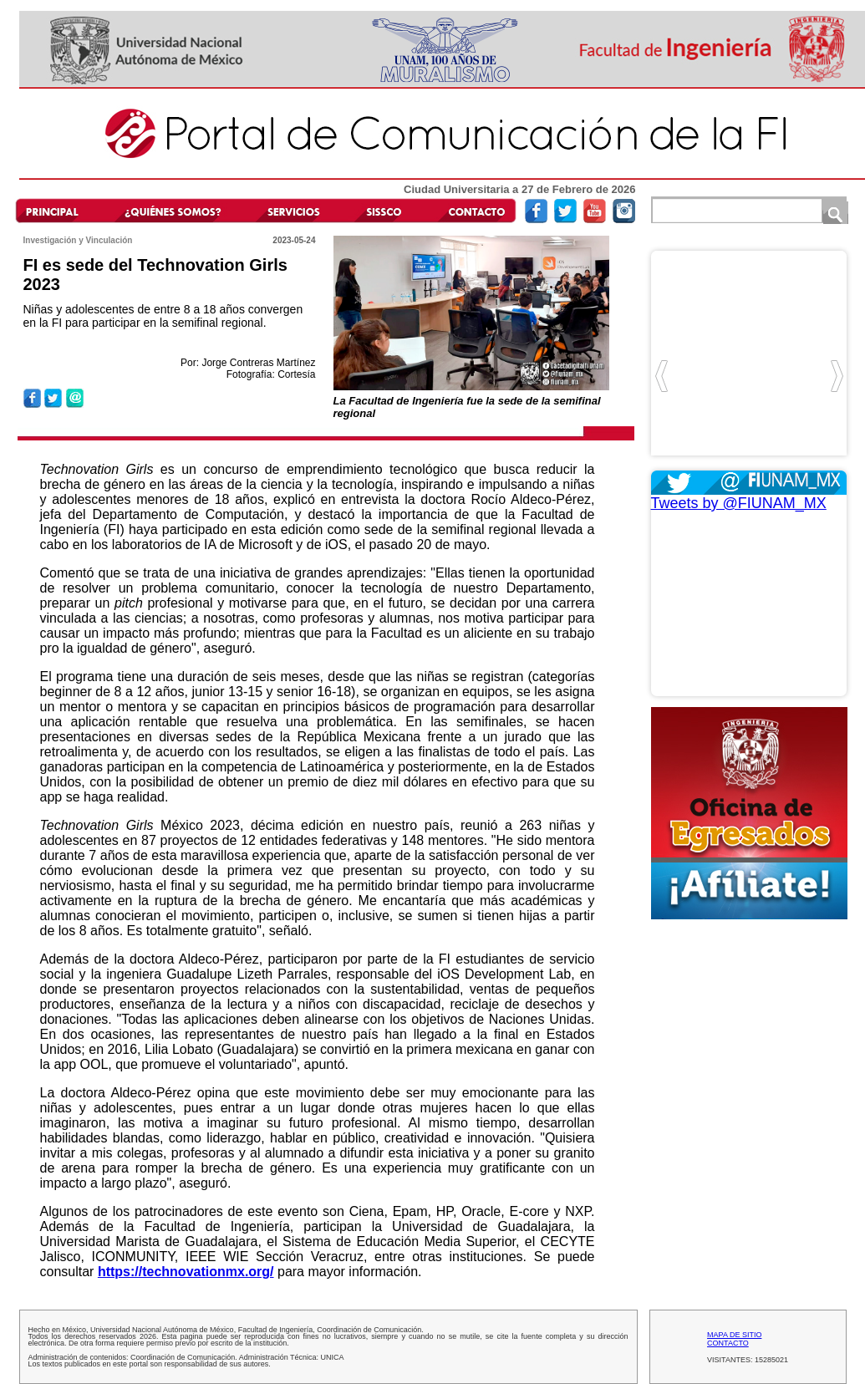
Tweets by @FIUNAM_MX (739, 503)
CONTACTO (728, 1343)
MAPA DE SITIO (734, 1335)
